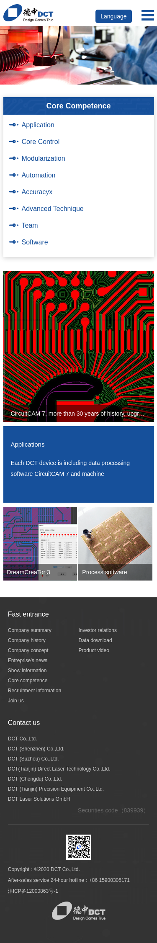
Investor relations (98, 630)
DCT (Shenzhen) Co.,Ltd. (36, 749)
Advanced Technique (53, 208)
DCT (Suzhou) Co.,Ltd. (33, 759)
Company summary (29, 630)
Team (30, 225)
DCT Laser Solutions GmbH (39, 799)
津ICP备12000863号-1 (33, 891)
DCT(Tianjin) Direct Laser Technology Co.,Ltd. (59, 769)
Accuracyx (37, 191)
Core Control (41, 141)
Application (38, 124)
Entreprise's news (27, 660)
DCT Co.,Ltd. (22, 739)
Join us (16, 701)
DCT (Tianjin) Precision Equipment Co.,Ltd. (56, 789)
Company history (27, 640)
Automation (39, 175)
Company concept (28, 650)
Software (35, 242)
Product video (94, 650)
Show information (27, 670)
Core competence (28, 680)
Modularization (43, 158)
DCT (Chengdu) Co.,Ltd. (35, 779)
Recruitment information (34, 691)
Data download (95, 640)
